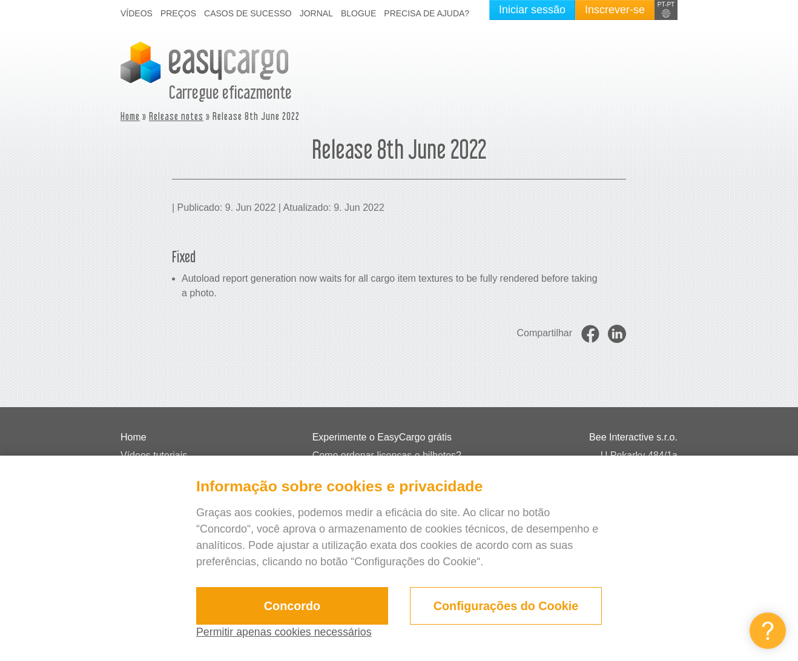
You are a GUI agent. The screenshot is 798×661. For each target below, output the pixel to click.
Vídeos (136, 13)
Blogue (358, 13)
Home (130, 116)
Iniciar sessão (532, 10)
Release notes (176, 116)
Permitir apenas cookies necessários (285, 632)
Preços (178, 13)
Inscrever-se (615, 10)
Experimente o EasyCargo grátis (382, 437)
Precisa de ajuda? (426, 13)
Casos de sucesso (248, 13)
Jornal (316, 13)
